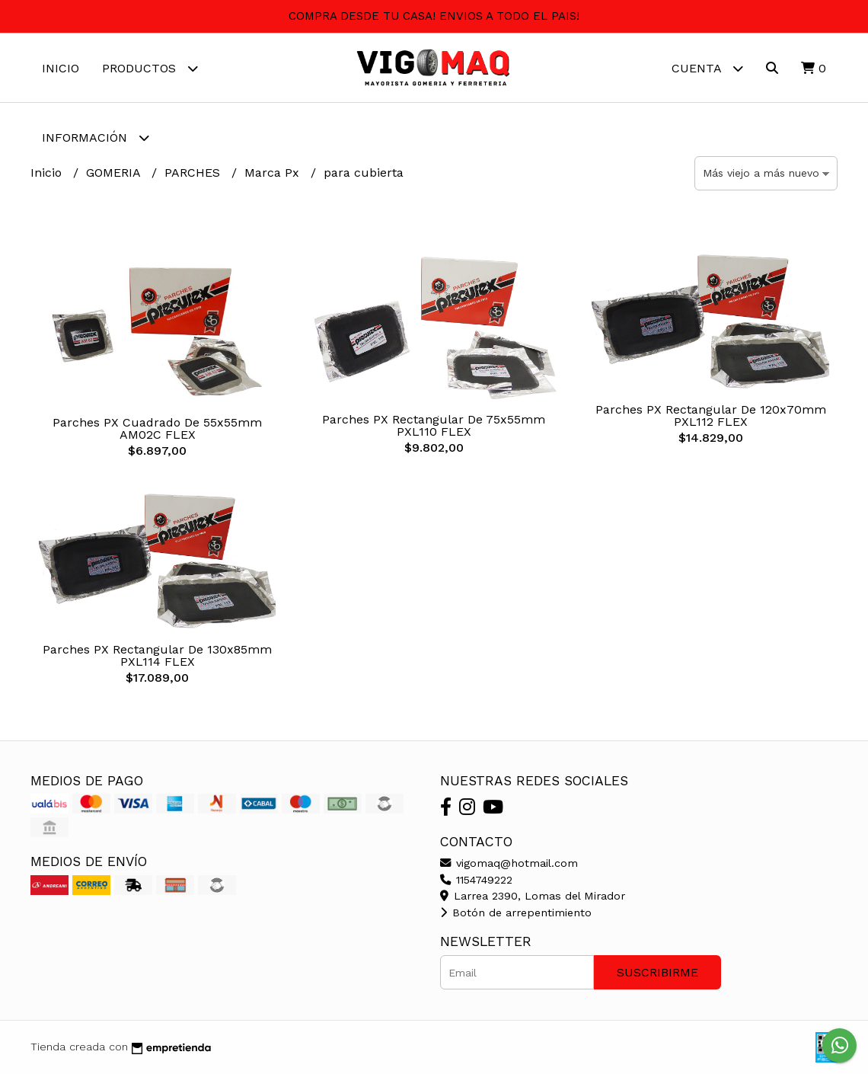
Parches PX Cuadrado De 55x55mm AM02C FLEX (157, 428)
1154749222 (476, 880)
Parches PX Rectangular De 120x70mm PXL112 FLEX (710, 415)
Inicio (60, 68)
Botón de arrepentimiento (516, 912)
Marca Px (273, 172)
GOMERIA (115, 172)
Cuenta (707, 68)
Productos (150, 68)
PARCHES (194, 172)
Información (95, 137)
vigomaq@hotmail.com (509, 863)
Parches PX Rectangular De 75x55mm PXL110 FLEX (433, 425)
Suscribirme (657, 972)
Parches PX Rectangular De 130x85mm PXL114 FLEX (157, 655)
